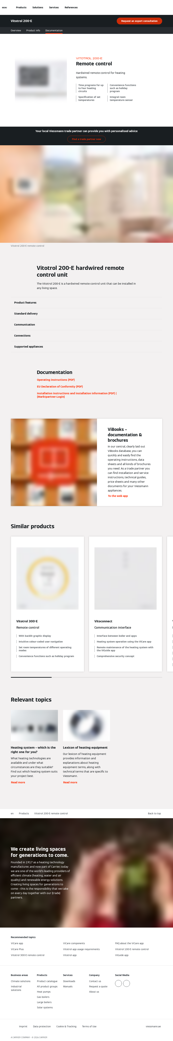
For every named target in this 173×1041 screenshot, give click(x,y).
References (71, 7)
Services (54, 7)
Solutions (37, 7)
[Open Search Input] (160, 7)
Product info (33, 30)
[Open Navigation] (4, 7)
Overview (16, 30)
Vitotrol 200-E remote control (51, 813)
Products (21, 7)
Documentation (54, 30)
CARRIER (43, 1037)
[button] (155, 813)
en (12, 813)
